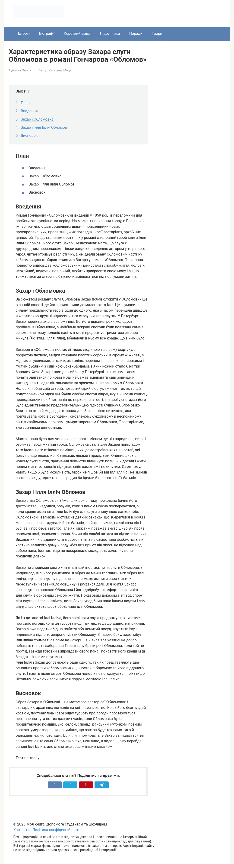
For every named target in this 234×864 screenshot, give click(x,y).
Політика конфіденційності (55, 830)
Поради (135, 33)
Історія (24, 33)
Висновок (29, 135)
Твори (157, 33)
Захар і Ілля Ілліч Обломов (44, 127)
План (25, 103)
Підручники (110, 33)
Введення (29, 111)
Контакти (21, 830)
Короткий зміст (77, 33)
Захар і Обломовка (37, 119)
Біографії (46, 33)
